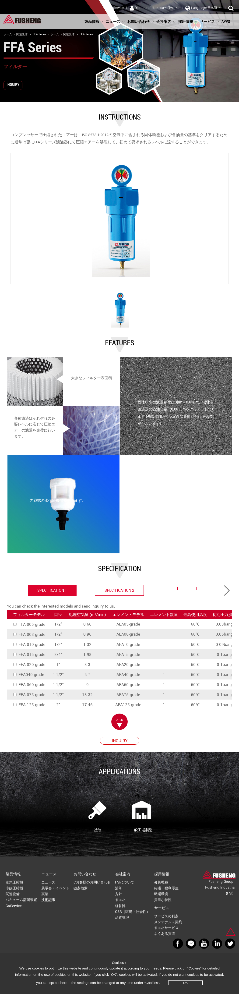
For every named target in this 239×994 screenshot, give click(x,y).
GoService (116, 7)
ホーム (8, 34)
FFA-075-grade (29, 694)
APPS (227, 21)
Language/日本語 (203, 8)
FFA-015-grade (29, 654)
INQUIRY (13, 84)
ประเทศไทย (168, 7)
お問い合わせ (140, 21)
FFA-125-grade (29, 704)
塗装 (97, 816)
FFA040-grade (28, 674)
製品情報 (93, 21)
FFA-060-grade (29, 684)
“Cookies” (194, 968)
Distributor (140, 8)
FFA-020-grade (29, 664)
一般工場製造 (141, 816)
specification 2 (119, 590)
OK (185, 983)
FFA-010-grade (29, 644)
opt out (54, 983)
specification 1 (52, 590)
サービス (209, 21)
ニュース (115, 21)
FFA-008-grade (29, 634)
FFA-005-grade (29, 624)
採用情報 (187, 21)
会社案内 (166, 21)
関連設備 (22, 34)
